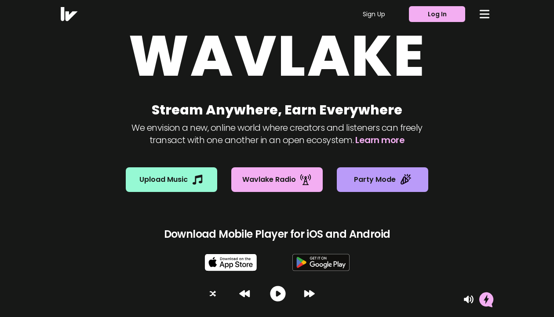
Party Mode (383, 179)
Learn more (380, 140)
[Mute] (468, 299)
